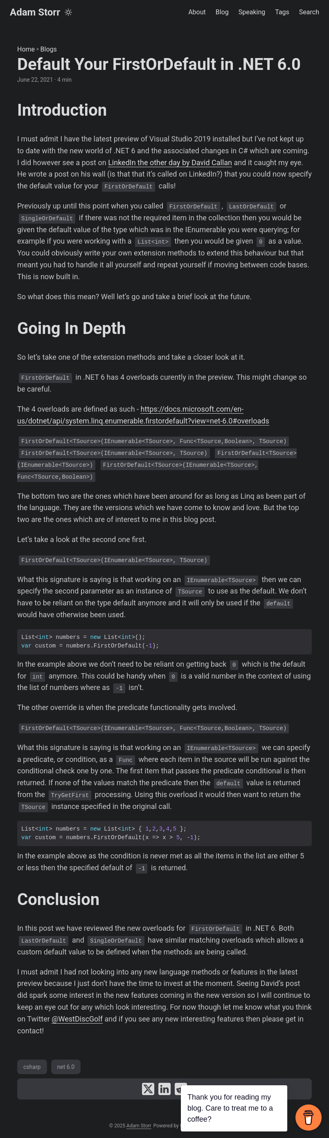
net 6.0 (66, 1067)
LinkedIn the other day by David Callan (170, 162)
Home (26, 49)
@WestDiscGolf (77, 1019)
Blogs (49, 49)
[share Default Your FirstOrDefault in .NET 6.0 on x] (148, 1089)
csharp (32, 1067)
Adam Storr (35, 12)
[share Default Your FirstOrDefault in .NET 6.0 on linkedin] (164, 1089)
